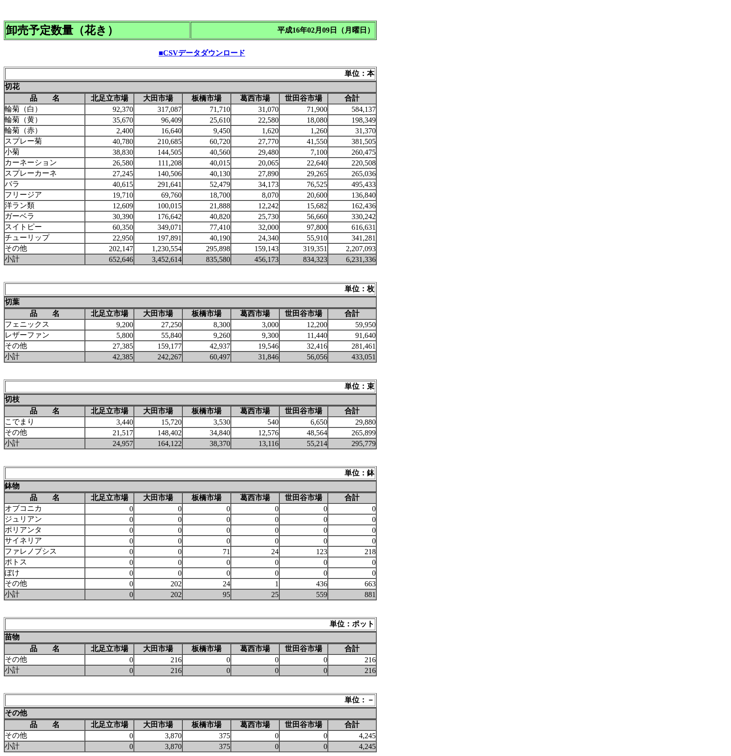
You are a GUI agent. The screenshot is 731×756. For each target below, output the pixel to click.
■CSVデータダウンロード (202, 53)
